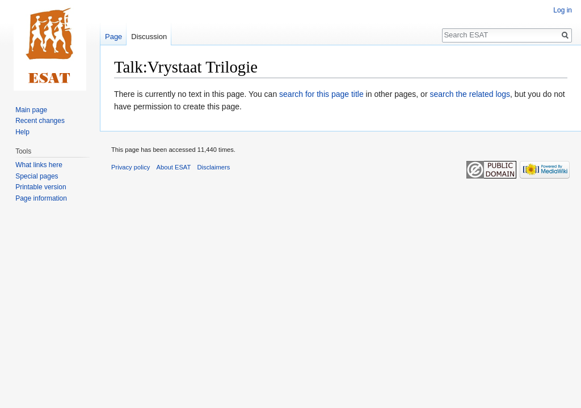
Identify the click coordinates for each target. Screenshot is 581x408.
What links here (38, 165)
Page (113, 36)
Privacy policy (130, 167)
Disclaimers (213, 167)
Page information (41, 198)
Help (22, 132)
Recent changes (40, 121)
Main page (31, 110)
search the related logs (470, 94)
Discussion (149, 36)
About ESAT (174, 167)
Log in (562, 10)
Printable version (40, 187)
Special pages (36, 176)
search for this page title (321, 94)
